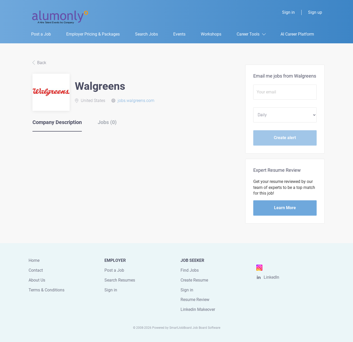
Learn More (285, 207)
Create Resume (194, 280)
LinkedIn (271, 277)
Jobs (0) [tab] (107, 122)
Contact (36, 270)
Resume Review (195, 299)
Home (34, 260)
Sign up (315, 12)
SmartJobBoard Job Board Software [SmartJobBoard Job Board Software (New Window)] (194, 328)
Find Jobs (190, 270)
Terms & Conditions (46, 290)
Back (41, 62)
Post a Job (114, 270)
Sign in (288, 12)
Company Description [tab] (57, 122)
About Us (37, 280)
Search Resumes (119, 280)
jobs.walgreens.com (136, 100)
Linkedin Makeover (198, 309)
